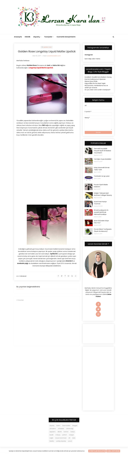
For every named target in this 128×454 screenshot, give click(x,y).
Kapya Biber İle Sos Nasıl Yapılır (95, 83)
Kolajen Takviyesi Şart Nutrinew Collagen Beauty (103, 194)
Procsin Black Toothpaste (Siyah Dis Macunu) (103, 230)
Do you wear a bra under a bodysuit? (97, 90)
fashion (66, 432)
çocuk (70, 441)
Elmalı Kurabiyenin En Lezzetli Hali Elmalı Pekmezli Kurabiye (101, 212)
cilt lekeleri (61, 428)
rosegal (71, 435)
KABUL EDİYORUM (113, 451)
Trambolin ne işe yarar (102, 176)
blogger (74, 425)
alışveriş (52, 425)
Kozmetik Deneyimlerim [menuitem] (66, 37)
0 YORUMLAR (22, 276)
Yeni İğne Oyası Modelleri (102, 159)
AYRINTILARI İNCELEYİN (97, 451)
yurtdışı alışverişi (61, 441)
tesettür (52, 441)
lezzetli (51, 435)
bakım (58, 425)
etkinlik (60, 432)
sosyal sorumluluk (60, 438)
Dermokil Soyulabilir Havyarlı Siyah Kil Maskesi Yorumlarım (102, 151)
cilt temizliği (69, 428)
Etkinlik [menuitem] (27, 37)
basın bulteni (66, 425)
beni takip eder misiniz (92, 59)
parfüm (64, 435)
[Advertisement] (46, 152)
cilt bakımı (53, 428)
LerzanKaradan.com (54, 56)
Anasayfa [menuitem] (18, 37)
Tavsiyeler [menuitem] (48, 37)
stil (69, 438)
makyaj (58, 435)
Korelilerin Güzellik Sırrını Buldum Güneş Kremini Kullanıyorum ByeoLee (98, 78)
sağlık (51, 438)
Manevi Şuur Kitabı (91, 81)
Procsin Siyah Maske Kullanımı (101, 186)
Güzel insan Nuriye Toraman (100, 203)
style (73, 438)
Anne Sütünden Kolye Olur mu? (101, 222)
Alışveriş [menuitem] (36, 37)
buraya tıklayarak (46, 266)
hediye (72, 432)
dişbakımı (53, 432)
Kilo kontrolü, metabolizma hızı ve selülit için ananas (96, 86)
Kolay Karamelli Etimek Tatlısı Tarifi (102, 169)
